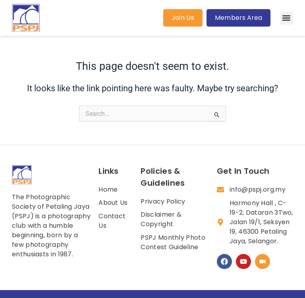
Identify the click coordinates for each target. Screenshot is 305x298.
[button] (286, 18)
